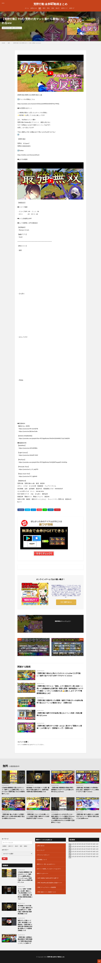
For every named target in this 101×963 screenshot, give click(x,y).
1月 (73, 844)
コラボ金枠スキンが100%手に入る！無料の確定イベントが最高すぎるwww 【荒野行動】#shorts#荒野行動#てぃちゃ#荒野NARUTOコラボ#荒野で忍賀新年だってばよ (63, 818)
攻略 (52, 8)
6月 (85, 846)
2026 (70, 844)
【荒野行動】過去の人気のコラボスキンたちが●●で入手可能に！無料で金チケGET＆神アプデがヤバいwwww (58, 674)
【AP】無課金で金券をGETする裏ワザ (47, 878)
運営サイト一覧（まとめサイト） (46, 864)
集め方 (57, 8)
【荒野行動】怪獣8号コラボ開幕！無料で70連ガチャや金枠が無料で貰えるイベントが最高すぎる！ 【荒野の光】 (60, 701)
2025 (70, 846)
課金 (48, 8)
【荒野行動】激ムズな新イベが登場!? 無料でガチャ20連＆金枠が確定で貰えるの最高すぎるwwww (13, 816)
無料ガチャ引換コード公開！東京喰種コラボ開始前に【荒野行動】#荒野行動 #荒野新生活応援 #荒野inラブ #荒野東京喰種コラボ (25, 925)
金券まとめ (33, 8)
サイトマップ (40, 850)
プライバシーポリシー (43, 855)
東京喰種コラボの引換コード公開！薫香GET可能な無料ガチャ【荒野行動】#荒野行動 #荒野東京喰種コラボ (37, 789)
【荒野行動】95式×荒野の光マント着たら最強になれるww (27, 43)
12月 (70, 848)
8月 (89, 846)
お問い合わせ (40, 845)
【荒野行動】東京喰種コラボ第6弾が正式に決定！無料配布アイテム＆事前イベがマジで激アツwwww (87, 789)
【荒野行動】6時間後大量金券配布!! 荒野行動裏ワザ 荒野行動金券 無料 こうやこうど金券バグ (25, 940)
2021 (70, 856)
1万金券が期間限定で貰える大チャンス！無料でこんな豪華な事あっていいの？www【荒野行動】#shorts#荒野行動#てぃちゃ (13, 790)
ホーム (27, 8)
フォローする (63, 623)
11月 (97, 846)
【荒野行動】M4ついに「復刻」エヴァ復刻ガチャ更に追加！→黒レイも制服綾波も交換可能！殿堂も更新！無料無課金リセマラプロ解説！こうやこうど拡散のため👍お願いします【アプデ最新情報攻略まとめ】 (60, 689)
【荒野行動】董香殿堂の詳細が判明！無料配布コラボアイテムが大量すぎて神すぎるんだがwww (62, 789)
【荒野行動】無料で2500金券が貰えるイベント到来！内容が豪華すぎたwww (59, 714)
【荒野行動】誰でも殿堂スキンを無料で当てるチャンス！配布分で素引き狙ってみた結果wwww (87, 816)
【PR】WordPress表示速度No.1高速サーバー (49, 882)
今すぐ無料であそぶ (66, 602)
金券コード (64, 8)
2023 (70, 851)
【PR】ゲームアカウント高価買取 (46, 887)
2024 (70, 849)
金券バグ (71, 8)
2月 (75, 844)
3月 (78, 844)
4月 (80, 844)
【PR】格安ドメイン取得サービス (46, 892)
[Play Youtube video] (50, 73)
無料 (40, 8)
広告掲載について (42, 859)
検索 (4, 858)
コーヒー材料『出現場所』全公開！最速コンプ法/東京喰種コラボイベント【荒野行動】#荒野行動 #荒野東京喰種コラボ (25, 894)
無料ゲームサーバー (42, 873)
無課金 (25, 846)
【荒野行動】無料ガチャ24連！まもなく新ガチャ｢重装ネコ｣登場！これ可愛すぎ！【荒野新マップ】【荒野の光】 (59, 727)
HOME (3, 43)
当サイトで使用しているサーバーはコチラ (49, 869)
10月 (94, 846)
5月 (82, 846)
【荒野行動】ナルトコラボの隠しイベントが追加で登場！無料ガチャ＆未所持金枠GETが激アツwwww (37, 816)
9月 (91, 846)
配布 (44, 8)
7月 (87, 846)
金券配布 (4, 846)
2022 (70, 854)
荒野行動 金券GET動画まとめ (50, 4)
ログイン (33, 744)
